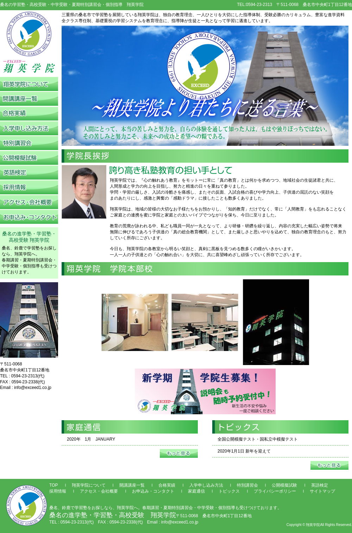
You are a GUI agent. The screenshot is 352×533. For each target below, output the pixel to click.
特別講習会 (247, 485)
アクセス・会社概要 (99, 491)
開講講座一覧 (132, 485)
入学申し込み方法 (206, 485)
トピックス (229, 491)
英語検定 (319, 485)
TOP (53, 485)
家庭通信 (196, 491)
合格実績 (166, 485)
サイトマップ (322, 491)
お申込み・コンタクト (153, 491)
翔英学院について (89, 485)
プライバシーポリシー (275, 491)
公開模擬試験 (284, 485)
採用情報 (57, 491)
